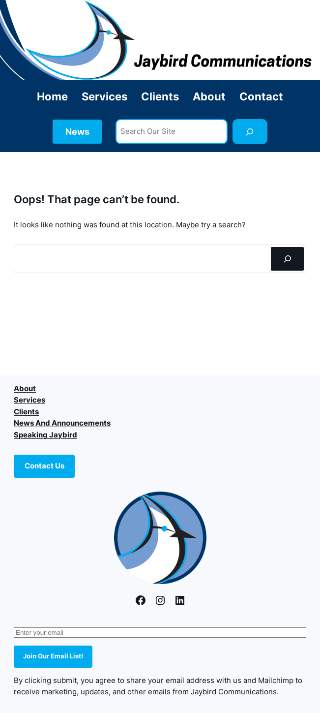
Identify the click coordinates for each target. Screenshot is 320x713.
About (25, 388)
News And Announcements (62, 423)
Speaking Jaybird (45, 435)
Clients (26, 411)
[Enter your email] (160, 632)
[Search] (250, 132)
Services (29, 400)
